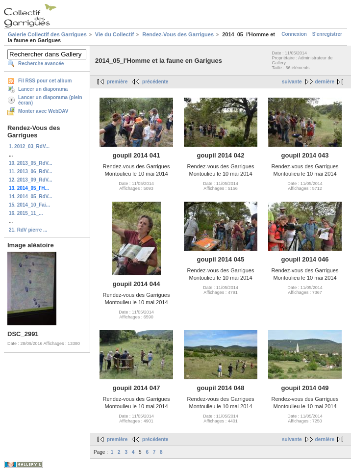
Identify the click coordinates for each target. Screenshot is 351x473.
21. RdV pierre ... (28, 230)
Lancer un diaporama (43, 89)
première (117, 81)
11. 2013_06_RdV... (30, 171)
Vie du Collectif (114, 34)
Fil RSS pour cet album (45, 80)
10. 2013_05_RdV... (30, 163)
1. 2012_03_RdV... (29, 146)
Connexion (294, 34)
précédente (155, 81)
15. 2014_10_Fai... (29, 205)
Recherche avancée (41, 63)
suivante (292, 81)
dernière (324, 81)
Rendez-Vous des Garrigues (178, 34)
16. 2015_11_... (26, 213)
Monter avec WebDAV (43, 111)
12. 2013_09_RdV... (30, 180)
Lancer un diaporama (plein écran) (50, 100)
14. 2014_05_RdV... (30, 196)
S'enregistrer (327, 34)
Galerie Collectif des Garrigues (47, 34)
